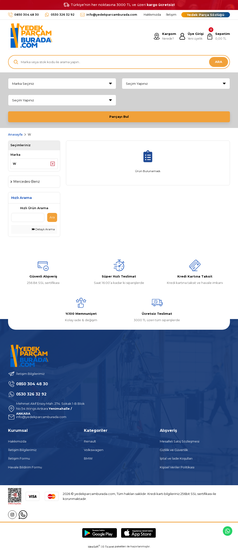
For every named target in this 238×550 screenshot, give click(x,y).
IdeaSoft (94, 546)
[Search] (119, 62)
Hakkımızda (17, 441)
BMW (88, 458)
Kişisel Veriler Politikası (177, 467)
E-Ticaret (108, 546)
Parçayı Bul (119, 116)
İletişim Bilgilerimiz (22, 450)
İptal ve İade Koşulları (176, 458)
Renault (90, 441)
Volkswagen (93, 450)
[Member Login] (191, 36)
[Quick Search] (27, 217)
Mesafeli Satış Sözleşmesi (179, 441)
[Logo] (30, 36)
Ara (52, 217)
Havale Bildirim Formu (25, 467)
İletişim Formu (19, 458)
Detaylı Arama (43, 229)
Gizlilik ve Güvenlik (174, 450)
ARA (218, 62)
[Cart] (218, 36)
